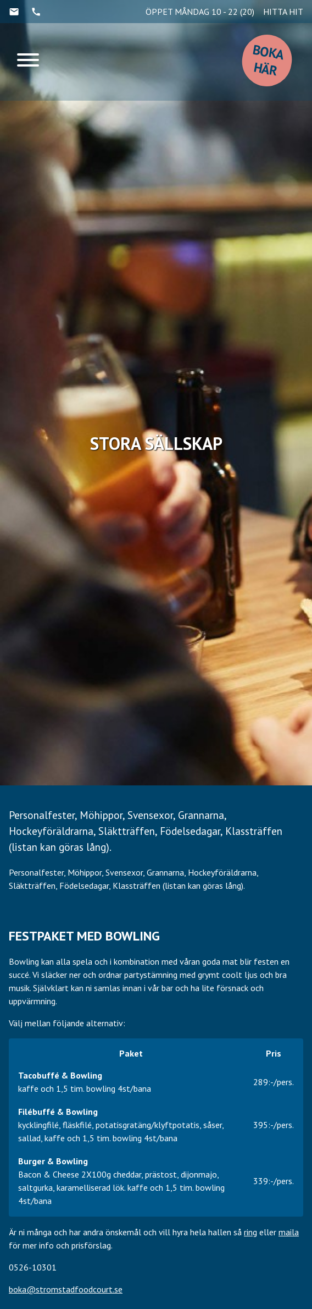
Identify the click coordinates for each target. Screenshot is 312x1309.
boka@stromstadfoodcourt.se (65, 1289)
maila (288, 1232)
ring (250, 1232)
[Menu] (28, 62)
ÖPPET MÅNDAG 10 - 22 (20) (200, 11)
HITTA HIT (283, 11)
